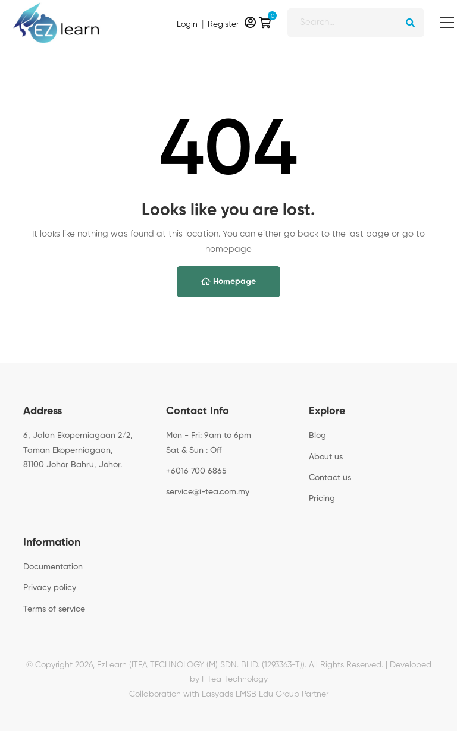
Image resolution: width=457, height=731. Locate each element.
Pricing (322, 498)
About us (326, 457)
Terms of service (54, 609)
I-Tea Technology (235, 680)
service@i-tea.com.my (207, 492)
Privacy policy (49, 588)
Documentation (53, 567)
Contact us (330, 478)
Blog (317, 435)
